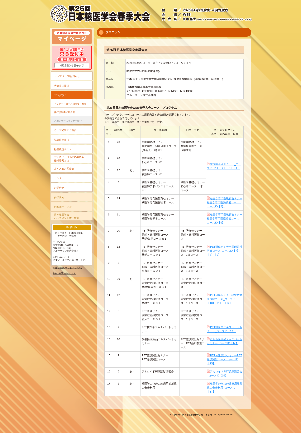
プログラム (60, 95)
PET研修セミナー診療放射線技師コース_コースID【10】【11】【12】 (224, 299)
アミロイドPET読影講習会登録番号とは (69, 159)
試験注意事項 (61, 139)
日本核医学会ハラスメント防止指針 (66, 216)
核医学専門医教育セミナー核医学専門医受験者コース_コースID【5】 (224, 202)
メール (61, 260)
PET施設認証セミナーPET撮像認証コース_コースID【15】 (224, 359)
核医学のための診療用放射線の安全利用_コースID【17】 (224, 387)
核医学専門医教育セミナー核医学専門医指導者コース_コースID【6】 (224, 218)
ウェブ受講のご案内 (65, 130)
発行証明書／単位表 (64, 112)
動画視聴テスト (63, 149)
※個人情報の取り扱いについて (67, 267)
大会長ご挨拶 (61, 85)
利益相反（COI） (64, 206)
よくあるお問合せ (64, 168)
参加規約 (59, 197)
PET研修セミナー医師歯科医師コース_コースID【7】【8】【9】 (224, 250)
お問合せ (59, 187)
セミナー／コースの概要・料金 (70, 104)
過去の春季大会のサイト (64, 273)
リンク (58, 178)
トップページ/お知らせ (67, 76)
